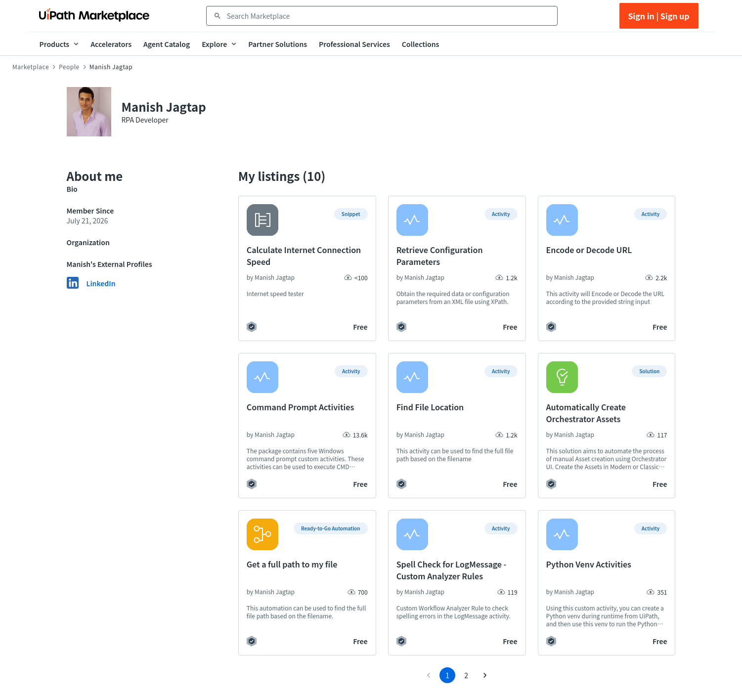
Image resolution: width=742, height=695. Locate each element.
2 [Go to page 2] (466, 675)
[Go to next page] (485, 675)
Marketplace (30, 67)
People (69, 67)
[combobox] (388, 16)
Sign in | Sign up (658, 16)
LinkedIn (101, 283)
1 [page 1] (447, 675)
